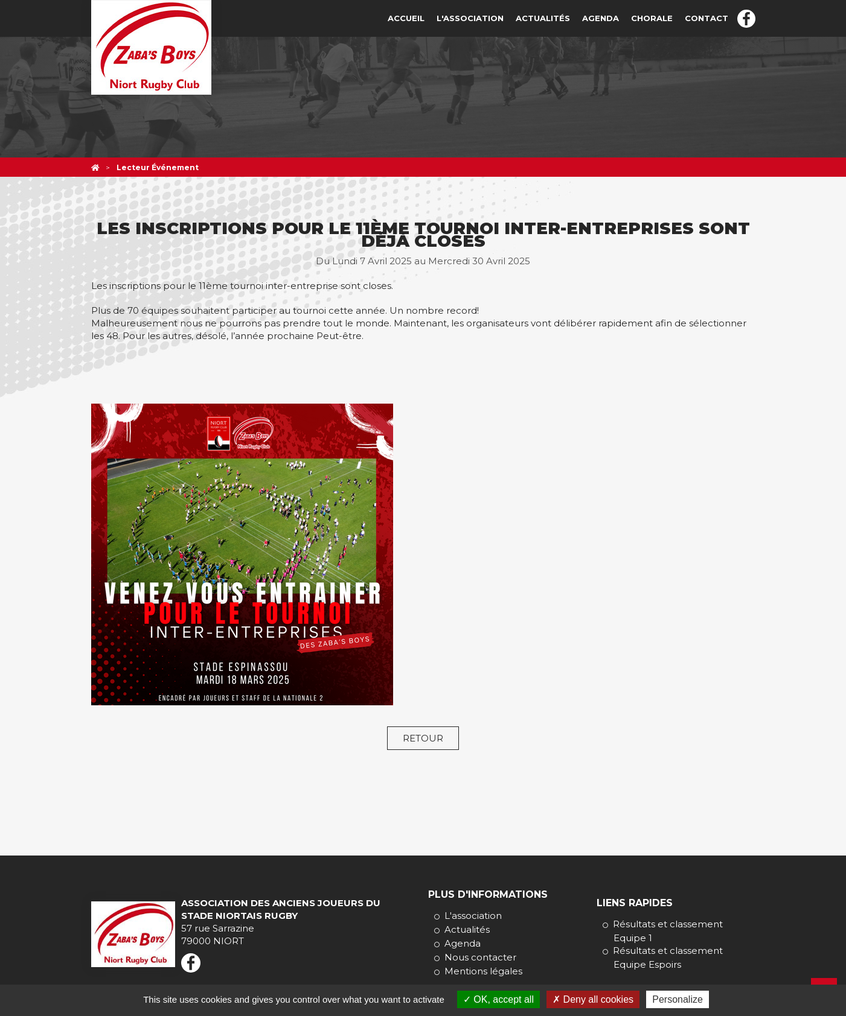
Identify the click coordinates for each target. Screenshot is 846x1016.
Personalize (677, 999)
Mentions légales (483, 971)
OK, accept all (498, 999)
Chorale (652, 18)
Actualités (543, 18)
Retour (423, 738)
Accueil (406, 18)
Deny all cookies (593, 999)
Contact (706, 18)
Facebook (746, 19)
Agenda (600, 18)
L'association (470, 18)
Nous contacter (480, 957)
